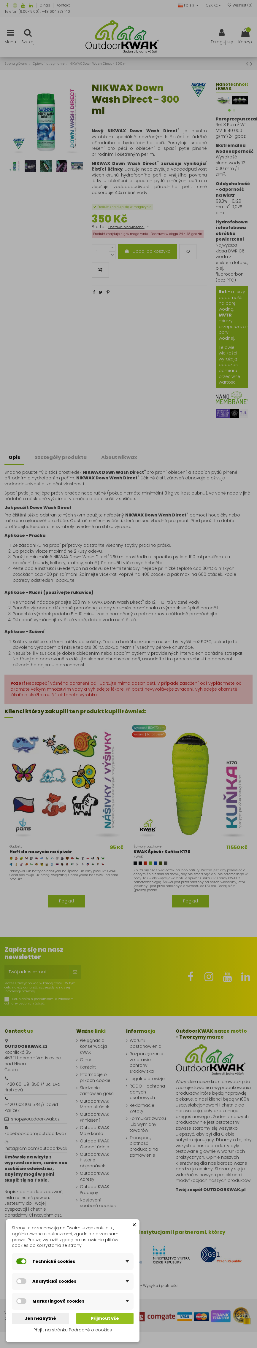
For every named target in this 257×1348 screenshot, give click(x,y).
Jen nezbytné (40, 1318)
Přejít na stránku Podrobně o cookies (73, 1330)
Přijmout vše (105, 1318)
